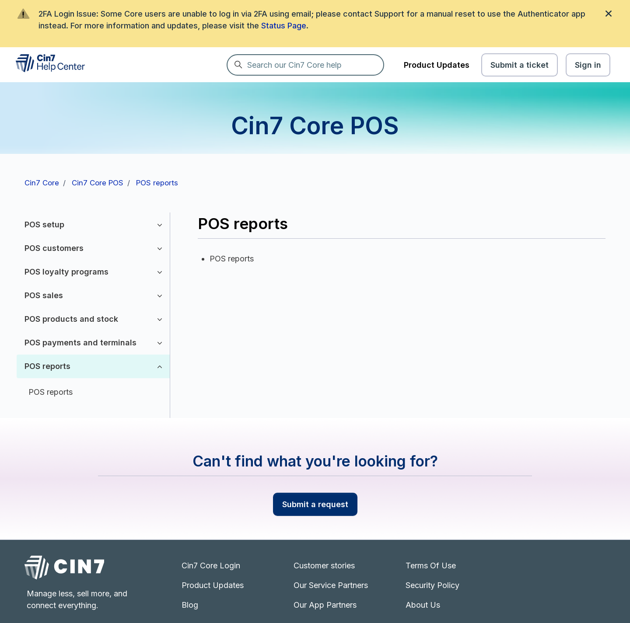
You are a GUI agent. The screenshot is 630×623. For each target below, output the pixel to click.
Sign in (588, 65)
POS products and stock (71, 319)
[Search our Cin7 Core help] (305, 65)
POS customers (54, 248)
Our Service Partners (331, 585)
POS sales (43, 295)
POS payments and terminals (80, 342)
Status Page (283, 25)
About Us (423, 604)
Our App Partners (325, 604)
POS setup (44, 224)
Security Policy (432, 585)
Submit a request (315, 504)
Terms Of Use (431, 565)
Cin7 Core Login (211, 565)
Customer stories (324, 565)
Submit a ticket (519, 65)
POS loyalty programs (66, 271)
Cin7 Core (41, 182)
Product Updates (436, 65)
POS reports (157, 182)
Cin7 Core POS (97, 182)
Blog (190, 604)
